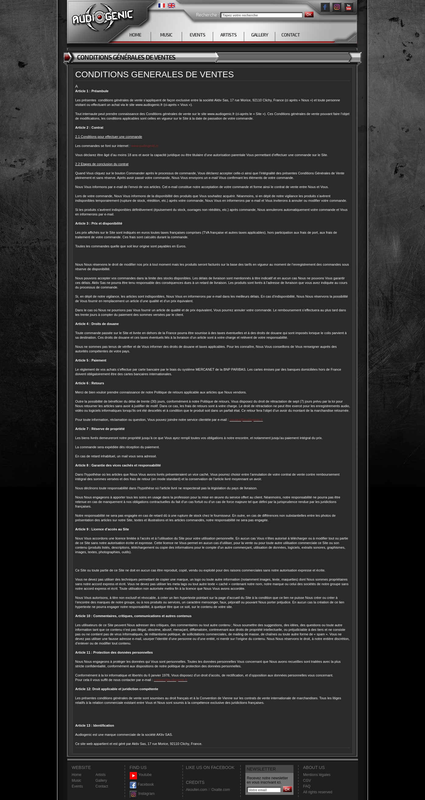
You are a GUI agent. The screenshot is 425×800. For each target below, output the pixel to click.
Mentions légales (317, 775)
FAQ (307, 786)
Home (77, 775)
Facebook (142, 785)
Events (77, 786)
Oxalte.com (220, 790)
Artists (101, 775)
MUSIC (166, 34)
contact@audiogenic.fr (246, 419)
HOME (135, 34)
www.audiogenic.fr (144, 146)
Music (76, 780)
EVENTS (197, 34)
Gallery (101, 780)
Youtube (141, 775)
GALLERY (259, 34)
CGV (307, 780)
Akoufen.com (196, 790)
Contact (102, 786)
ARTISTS (228, 34)
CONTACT (290, 34)
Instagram (142, 794)
